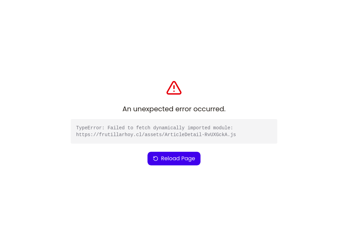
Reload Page (174, 158)
